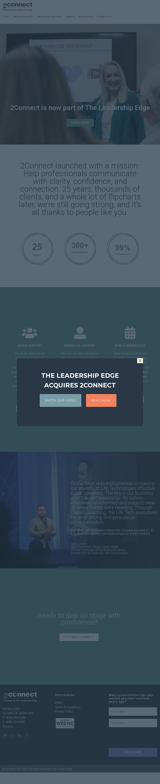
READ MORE (101, 400)
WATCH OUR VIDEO (60, 400)
